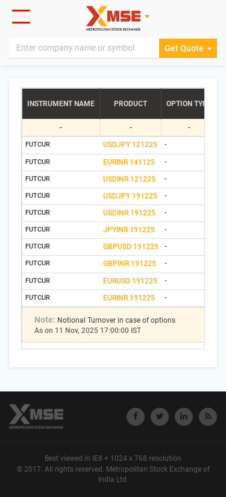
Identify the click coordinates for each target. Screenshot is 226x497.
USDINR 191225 (129, 213)
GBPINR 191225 (129, 263)
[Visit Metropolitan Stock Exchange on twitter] (160, 417)
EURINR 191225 (129, 298)
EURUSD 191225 (130, 281)
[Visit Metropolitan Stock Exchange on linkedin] (184, 417)
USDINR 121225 (129, 179)
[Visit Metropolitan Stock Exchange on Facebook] (136, 417)
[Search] (84, 48)
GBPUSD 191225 (131, 246)
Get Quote (188, 48)
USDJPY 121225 (130, 145)
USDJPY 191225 (130, 196)
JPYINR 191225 (129, 230)
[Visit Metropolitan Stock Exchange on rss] (208, 417)
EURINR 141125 (129, 162)
